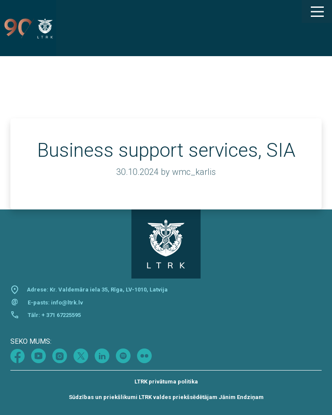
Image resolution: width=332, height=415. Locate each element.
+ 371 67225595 (61, 315)
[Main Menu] (317, 11)
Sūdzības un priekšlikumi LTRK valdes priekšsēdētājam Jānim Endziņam (166, 397)
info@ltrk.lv (67, 302)
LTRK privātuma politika (166, 381)
